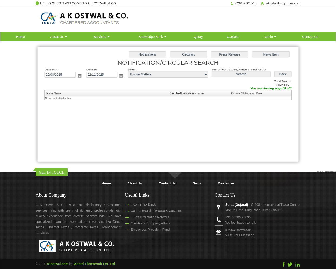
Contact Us (310, 37)
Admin (270, 37)
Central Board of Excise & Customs (150, 211)
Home (20, 37)
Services (101, 37)
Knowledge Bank (152, 37)
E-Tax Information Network (144, 217)
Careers (233, 37)
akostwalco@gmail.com (283, 3)
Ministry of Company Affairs (145, 223)
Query (198, 37)
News (197, 183)
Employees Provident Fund (144, 229)
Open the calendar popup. (81, 76)
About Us (58, 37)
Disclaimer (226, 183)
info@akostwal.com (244, 230)
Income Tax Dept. (138, 204)
